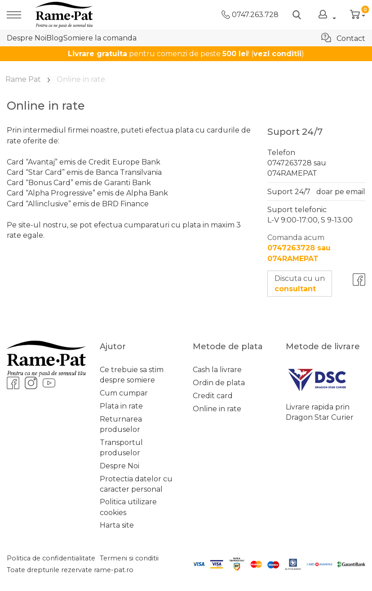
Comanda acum (299, 247)
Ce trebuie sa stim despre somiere (132, 374)
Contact (343, 38)
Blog (54, 38)
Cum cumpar (124, 393)
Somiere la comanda (100, 38)
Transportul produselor (121, 447)
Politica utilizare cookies (128, 507)
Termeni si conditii (129, 558)
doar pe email (340, 191)
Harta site (117, 525)
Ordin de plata (219, 382)
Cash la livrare (217, 369)
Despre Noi (26, 38)
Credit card (213, 395)
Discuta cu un (300, 283)
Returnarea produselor (121, 424)
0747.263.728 (250, 14)
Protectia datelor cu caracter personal (136, 484)
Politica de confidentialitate (51, 558)
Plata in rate (121, 406)
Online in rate (217, 408)
